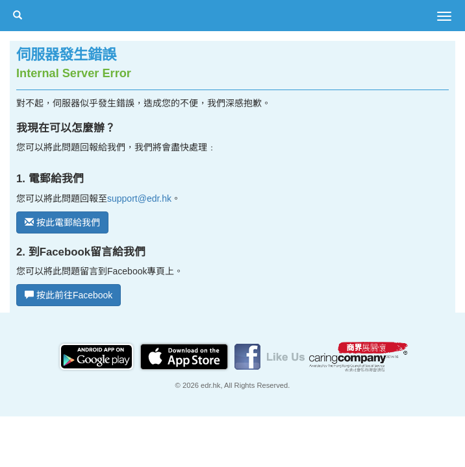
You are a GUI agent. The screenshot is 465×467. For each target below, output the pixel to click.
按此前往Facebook (68, 295)
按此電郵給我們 (62, 222)
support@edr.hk (139, 198)
